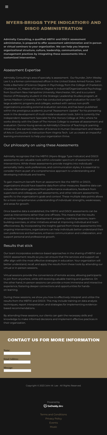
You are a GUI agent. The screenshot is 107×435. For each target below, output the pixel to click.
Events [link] (53, 422)
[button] (15, 7)
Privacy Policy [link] (53, 418)
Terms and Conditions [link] (53, 414)
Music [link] (53, 426)
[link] (53, 405)
